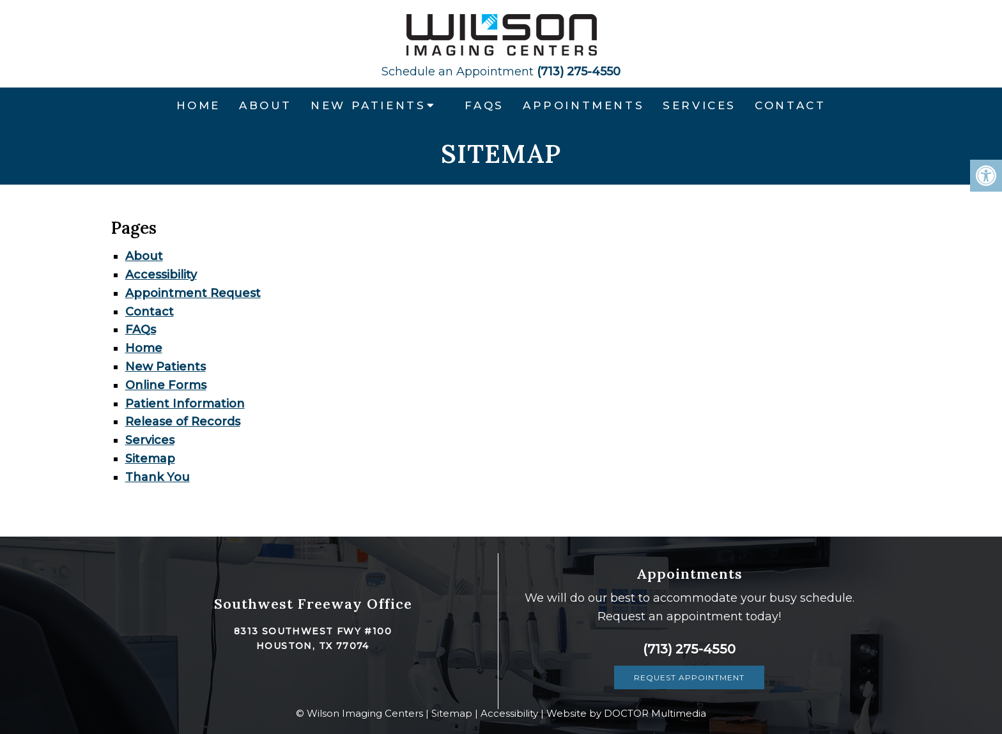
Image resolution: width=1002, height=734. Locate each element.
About (265, 105)
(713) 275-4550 (501, 72)
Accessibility (161, 275)
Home (198, 105)
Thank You (157, 477)
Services (699, 105)
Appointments (583, 105)
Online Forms (165, 385)
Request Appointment (689, 677)
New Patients (368, 105)
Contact (790, 105)
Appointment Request (193, 293)
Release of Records (182, 422)
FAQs (484, 105)
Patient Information (185, 404)
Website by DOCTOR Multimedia (626, 713)
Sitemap (150, 459)
